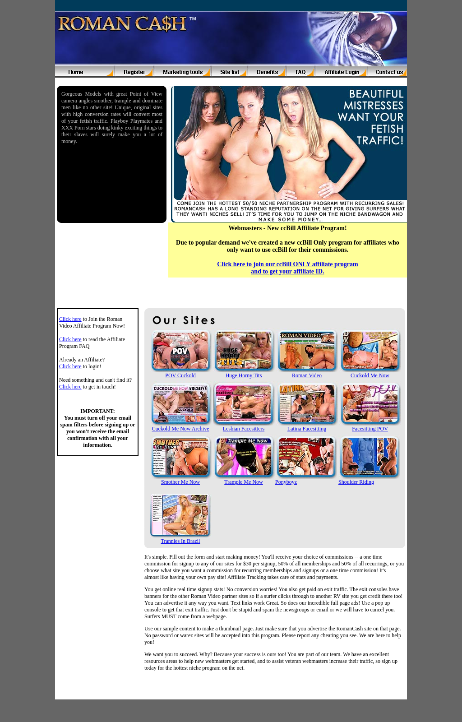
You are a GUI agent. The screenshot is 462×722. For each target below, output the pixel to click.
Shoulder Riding (356, 482)
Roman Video (307, 375)
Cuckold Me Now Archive (180, 429)
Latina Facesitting (306, 429)
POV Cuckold (180, 375)
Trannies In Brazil (180, 541)
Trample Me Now (243, 482)
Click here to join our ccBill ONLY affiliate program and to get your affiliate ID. (287, 268)
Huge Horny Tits (244, 375)
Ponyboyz (286, 482)
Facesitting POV (370, 429)
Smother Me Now (180, 482)
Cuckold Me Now (370, 375)
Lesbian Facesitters (243, 429)
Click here (70, 319)
